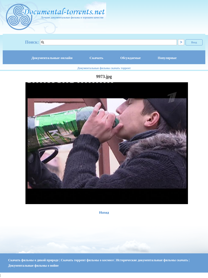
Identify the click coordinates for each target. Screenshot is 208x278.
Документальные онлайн (52, 58)
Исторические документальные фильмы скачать (152, 260)
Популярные (167, 58)
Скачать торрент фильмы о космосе (88, 260)
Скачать (96, 58)
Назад (104, 212)
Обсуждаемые (130, 58)
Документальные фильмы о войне (33, 265)
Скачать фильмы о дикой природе (33, 260)
